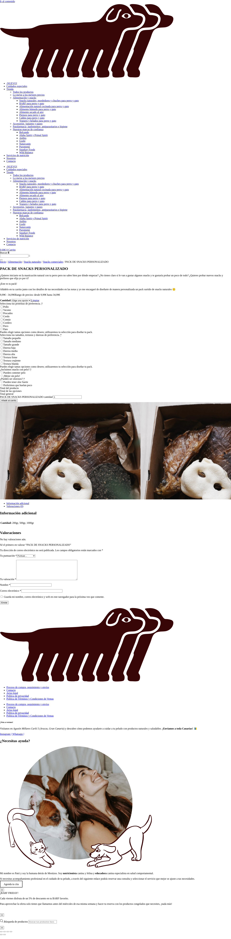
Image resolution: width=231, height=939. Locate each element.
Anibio (22, 138)
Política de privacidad (17, 699)
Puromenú (24, 146)
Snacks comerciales (53, 261)
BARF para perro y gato (31, 103)
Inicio (3, 261)
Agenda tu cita (11, 888)
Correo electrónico (10, 594)
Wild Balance (26, 152)
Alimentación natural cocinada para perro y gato (44, 106)
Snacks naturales (32, 261)
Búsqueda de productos (16, 925)
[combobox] (14, 256)
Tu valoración (8, 583)
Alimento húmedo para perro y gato (37, 109)
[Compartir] (7, 935)
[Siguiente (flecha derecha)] (4, 938)
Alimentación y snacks (24, 97)
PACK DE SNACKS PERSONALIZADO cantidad (26, 397)
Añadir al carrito (8, 400)
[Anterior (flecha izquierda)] (1, 938)
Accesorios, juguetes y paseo (28, 123)
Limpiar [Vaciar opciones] (35, 300)
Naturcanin (25, 143)
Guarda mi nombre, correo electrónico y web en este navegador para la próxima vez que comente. (54, 600)
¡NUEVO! (11, 83)
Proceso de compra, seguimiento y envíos (27, 691)
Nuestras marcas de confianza (28, 129)
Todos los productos (23, 92)
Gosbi (22, 141)
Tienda (9, 89)
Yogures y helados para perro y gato (37, 120)
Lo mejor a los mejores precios (29, 94)
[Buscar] (1, 259)
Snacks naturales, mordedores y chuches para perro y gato (49, 100)
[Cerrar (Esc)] (11, 935)
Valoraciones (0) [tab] (14, 506)
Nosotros (11, 158)
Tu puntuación (8, 555)
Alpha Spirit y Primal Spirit (33, 135)
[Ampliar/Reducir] (1, 935)
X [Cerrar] (2, 894)
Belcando (24, 132)
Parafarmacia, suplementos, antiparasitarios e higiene (40, 126)
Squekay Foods (27, 149)
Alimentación (15, 261)
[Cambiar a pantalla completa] (4, 935)
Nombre (5, 588)
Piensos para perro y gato (32, 115)
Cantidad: (5, 300)
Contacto (11, 161)
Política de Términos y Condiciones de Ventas (30, 702)
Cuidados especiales (16, 86)
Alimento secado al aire (31, 112)
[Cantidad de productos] (67, 397)
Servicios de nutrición (17, 155)
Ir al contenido (7, 1)
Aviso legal (12, 697)
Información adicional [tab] (17, 503)
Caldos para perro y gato (31, 118)
